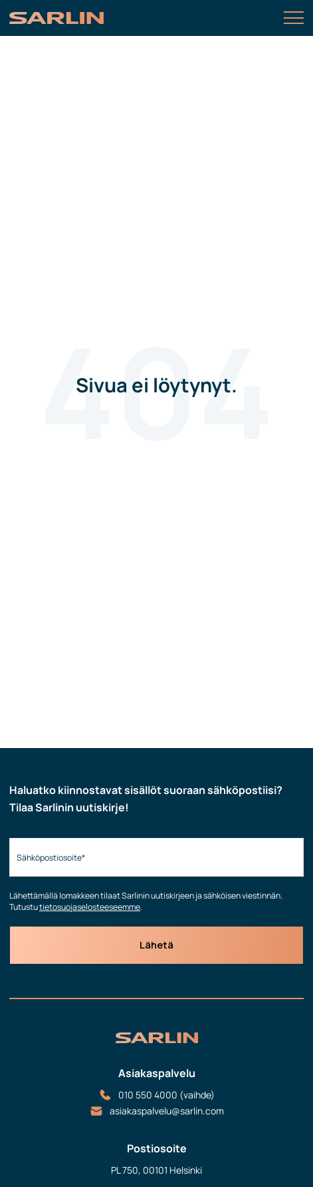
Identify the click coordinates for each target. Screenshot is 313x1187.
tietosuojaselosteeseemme (89, 907)
